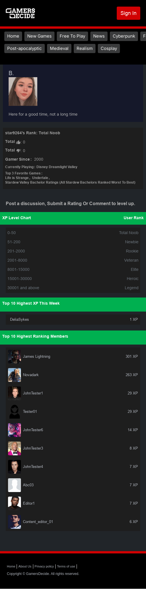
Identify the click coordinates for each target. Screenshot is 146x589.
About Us (24, 566)
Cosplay (109, 48)
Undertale (40, 178)
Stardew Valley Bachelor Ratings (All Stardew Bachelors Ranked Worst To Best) (70, 182)
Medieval (59, 48)
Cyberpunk (124, 36)
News (99, 36)
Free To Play (72, 36)
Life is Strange (17, 178)
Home (13, 36)
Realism (85, 48)
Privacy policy (44, 566)
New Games (39, 36)
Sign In (128, 13)
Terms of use (66, 566)
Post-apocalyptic (24, 48)
